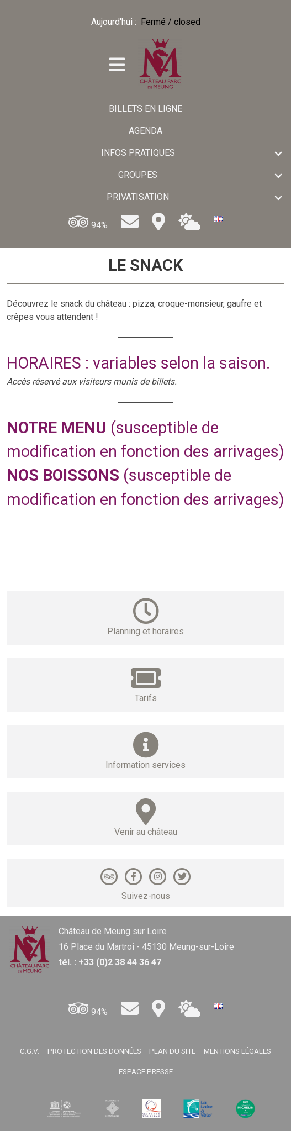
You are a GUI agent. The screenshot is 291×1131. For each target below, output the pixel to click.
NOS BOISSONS (63, 475)
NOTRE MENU (57, 427)
